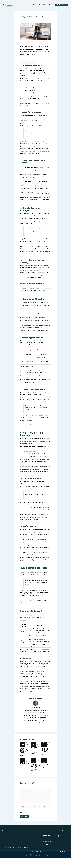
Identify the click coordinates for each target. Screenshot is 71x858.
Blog (54, 836)
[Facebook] (62, 851)
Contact (54, 839)
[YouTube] (64, 851)
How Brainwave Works (57, 835)
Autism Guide (23, 20)
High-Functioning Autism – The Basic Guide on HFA (45, 767)
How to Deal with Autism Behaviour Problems (44, 750)
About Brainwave (64, 0)
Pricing (54, 838)
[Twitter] (60, 851)
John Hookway (39, 42)
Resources (57, 0)
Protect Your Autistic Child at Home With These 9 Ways (35, 766)
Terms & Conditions (36, 839)
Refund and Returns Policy (37, 841)
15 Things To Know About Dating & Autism (24, 766)
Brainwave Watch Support (37, 842)
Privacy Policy (35, 835)
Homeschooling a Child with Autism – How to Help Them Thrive (35, 751)
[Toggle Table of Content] (32, 62)
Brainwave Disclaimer (36, 838)
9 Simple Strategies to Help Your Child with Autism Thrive (24, 751)
